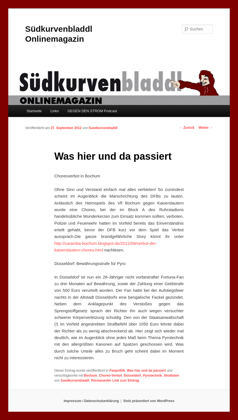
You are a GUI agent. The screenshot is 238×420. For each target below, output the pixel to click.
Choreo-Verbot (110, 375)
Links (55, 111)
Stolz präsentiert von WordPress (148, 401)
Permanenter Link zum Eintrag (115, 380)
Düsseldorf (132, 375)
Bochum (90, 375)
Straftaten (171, 375)
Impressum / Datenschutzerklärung (91, 401)
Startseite (34, 111)
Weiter (206, 128)
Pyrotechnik (152, 375)
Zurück (186, 128)
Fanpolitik (117, 370)
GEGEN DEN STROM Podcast (92, 111)
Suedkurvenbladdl (103, 128)
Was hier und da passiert (146, 370)
